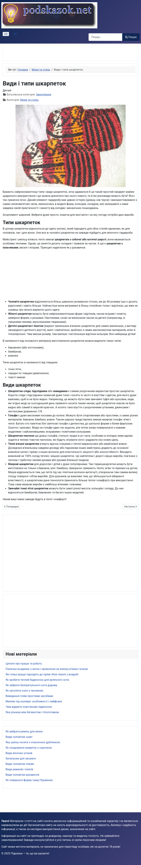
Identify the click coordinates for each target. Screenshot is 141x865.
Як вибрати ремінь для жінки (24, 731)
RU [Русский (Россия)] (15, 33)
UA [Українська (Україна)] (6, 33)
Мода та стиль (29, 100)
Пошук (131, 37)
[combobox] (105, 37)
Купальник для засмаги (21, 758)
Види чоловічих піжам (20, 764)
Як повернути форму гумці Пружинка (29, 780)
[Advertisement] (45, 53)
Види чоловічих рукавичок (22, 774)
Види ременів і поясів (19, 769)
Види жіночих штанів (19, 753)
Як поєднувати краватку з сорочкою (29, 747)
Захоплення (43, 94)
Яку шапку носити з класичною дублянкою (33, 742)
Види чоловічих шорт (19, 736)
